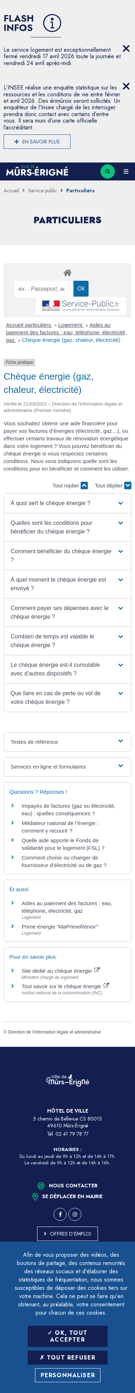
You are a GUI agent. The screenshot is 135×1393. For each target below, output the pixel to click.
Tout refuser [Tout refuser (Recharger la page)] (68, 1357)
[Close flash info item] (126, 48)
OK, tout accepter (67, 1336)
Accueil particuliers (29, 325)
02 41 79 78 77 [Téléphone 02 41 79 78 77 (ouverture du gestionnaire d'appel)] (72, 1133)
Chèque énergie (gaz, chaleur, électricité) (71, 340)
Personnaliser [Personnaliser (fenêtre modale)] (68, 1375)
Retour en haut (124, 1047)
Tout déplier (113, 485)
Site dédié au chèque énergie (61, 971)
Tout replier (70, 485)
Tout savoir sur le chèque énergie (65, 986)
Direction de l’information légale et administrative (54, 1032)
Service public (42, 190)
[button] (67, 503)
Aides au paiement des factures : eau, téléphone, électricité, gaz (66, 332)
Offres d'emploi (70, 1233)
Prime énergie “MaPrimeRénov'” (61, 927)
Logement (71, 325)
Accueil (11, 190)
